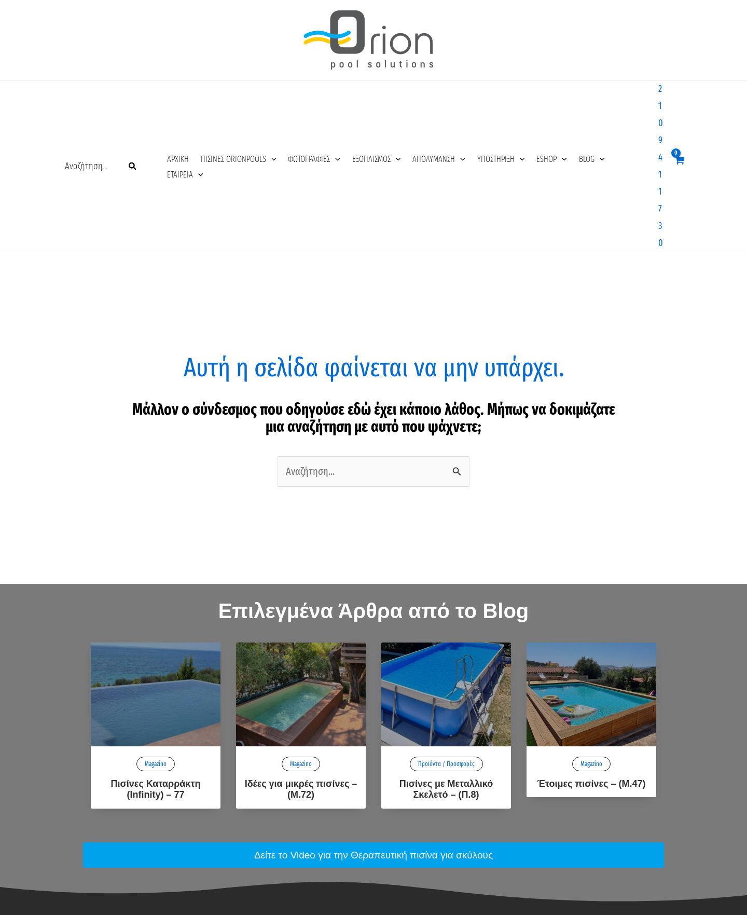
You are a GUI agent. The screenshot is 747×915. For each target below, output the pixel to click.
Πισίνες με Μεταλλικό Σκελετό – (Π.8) (446, 639)
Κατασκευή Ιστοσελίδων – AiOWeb (373, 901)
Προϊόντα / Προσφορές (446, 613)
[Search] (133, 90)
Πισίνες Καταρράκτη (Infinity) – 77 (156, 639)
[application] (261, 92)
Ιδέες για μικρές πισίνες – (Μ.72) (301, 639)
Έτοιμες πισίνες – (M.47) (591, 633)
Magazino (156, 613)
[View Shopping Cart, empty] (678, 91)
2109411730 (643, 91)
